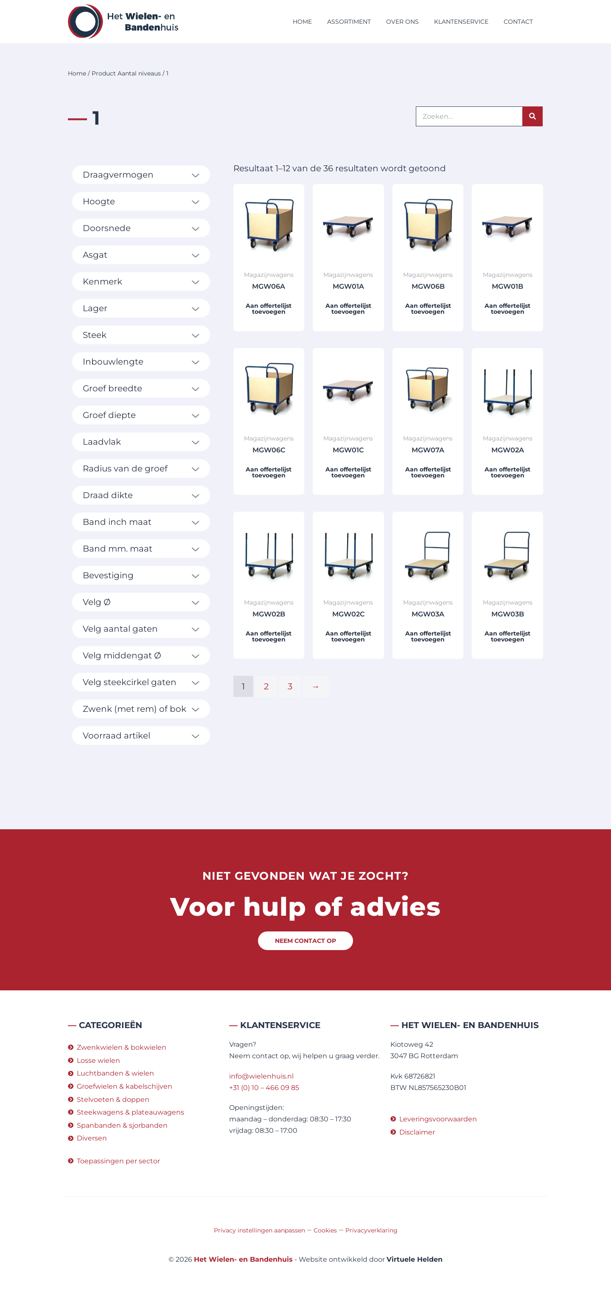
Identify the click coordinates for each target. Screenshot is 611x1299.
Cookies (325, 1230)
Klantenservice (461, 21)
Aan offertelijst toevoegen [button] (268, 308)
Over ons (402, 21)
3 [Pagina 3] (290, 686)
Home (302, 21)
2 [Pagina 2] (266, 686)
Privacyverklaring (371, 1230)
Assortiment (349, 21)
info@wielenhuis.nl (261, 1076)
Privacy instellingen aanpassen (259, 1230)
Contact (518, 21)
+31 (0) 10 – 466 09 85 (264, 1088)
